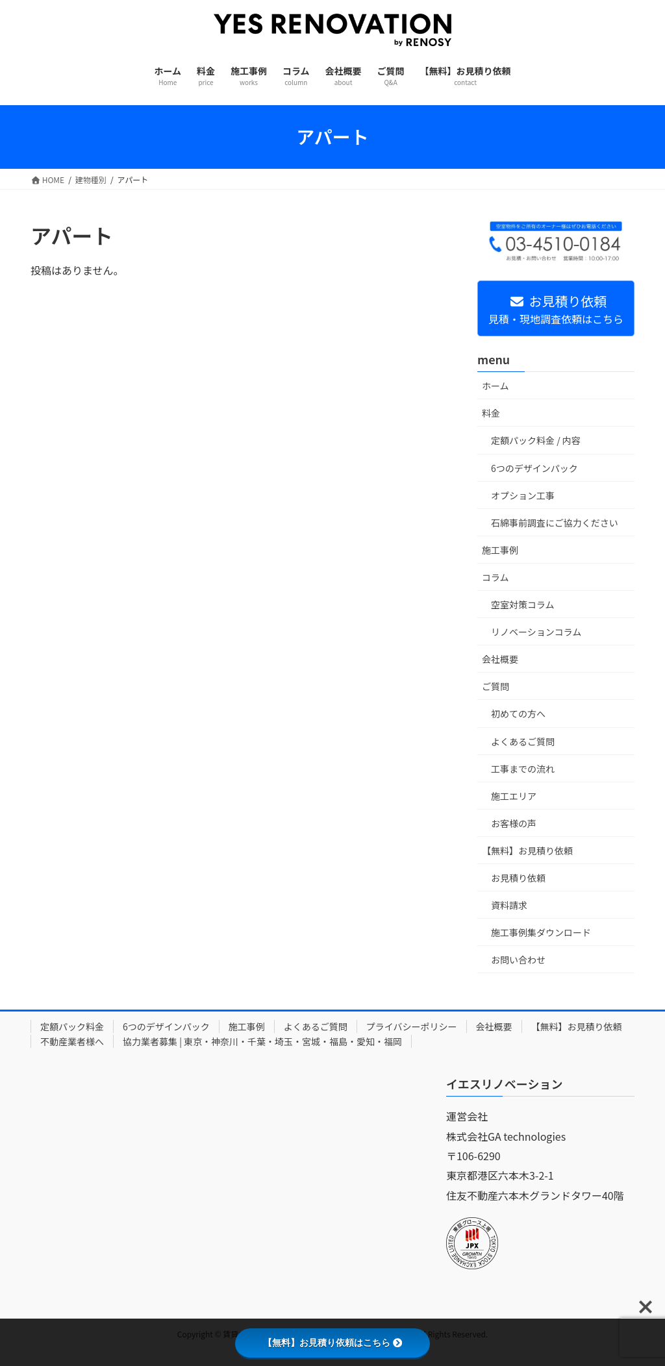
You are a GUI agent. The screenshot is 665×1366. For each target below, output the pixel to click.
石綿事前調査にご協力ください (554, 522)
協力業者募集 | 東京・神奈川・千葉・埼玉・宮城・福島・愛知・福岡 (262, 1041)
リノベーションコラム (536, 631)
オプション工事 (523, 495)
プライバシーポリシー (411, 1026)
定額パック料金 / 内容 (536, 440)
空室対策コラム (523, 604)
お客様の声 (513, 823)
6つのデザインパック (534, 468)
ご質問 (495, 686)
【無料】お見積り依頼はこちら (332, 1342)
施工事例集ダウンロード (541, 932)
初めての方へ (518, 713)
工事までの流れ (523, 768)
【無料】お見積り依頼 (527, 850)
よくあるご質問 (523, 741)
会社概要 (500, 658)
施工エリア (513, 795)
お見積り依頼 (518, 877)
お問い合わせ (518, 959)
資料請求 (509, 905)
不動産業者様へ (72, 1041)
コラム (495, 577)
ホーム (495, 385)
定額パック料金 (72, 1026)
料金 (491, 412)
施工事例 (500, 549)
